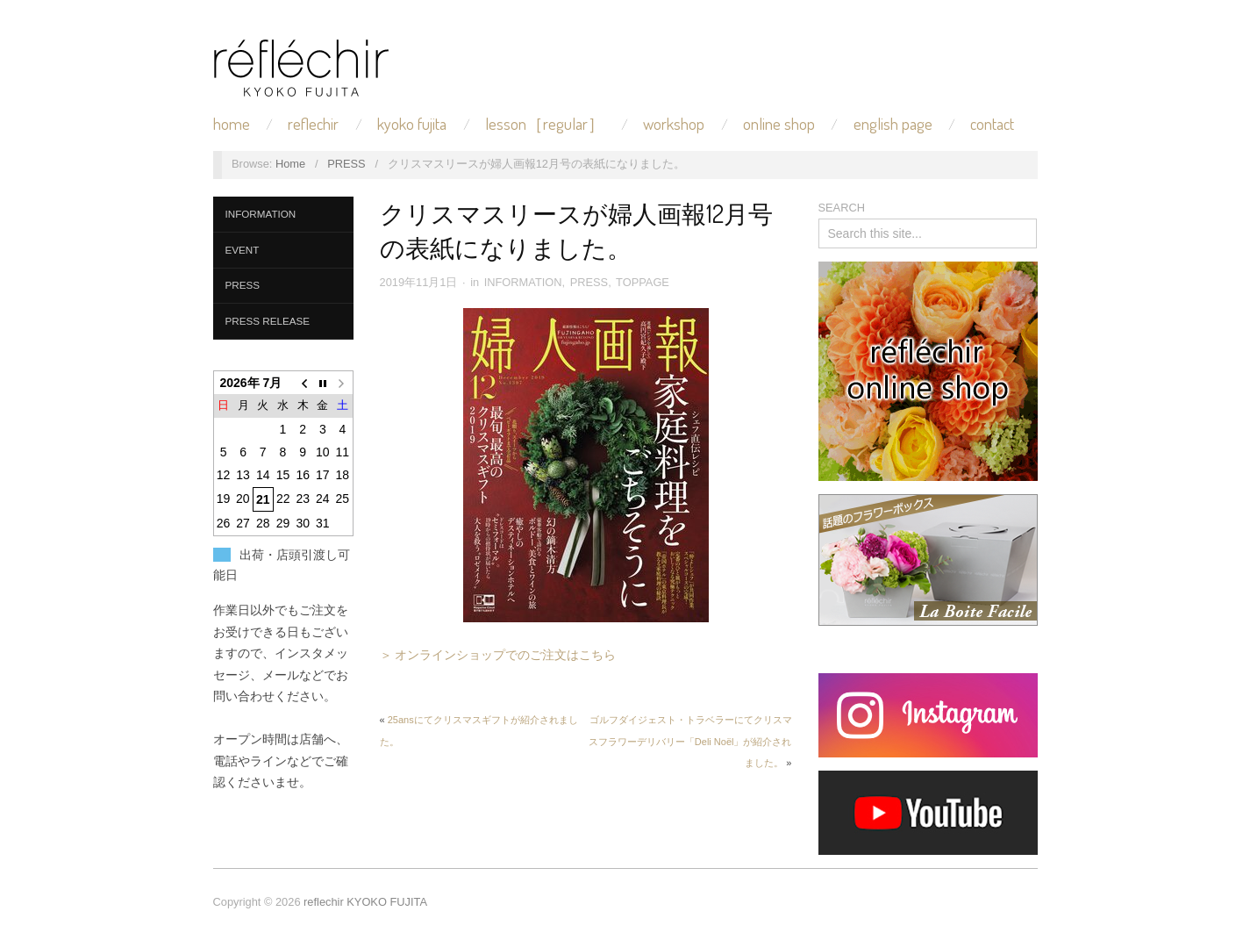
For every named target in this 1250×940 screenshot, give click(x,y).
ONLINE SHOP (779, 124)
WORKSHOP (673, 124)
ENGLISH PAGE (893, 124)
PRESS (346, 163)
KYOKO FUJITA (411, 124)
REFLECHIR (313, 124)
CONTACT (992, 124)
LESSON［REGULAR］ (544, 124)
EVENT (242, 249)
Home (290, 163)
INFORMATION (260, 213)
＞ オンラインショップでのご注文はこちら (498, 655)
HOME (231, 124)
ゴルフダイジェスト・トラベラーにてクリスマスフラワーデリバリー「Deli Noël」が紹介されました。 (690, 741)
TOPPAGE (642, 282)
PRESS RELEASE (268, 320)
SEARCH (841, 207)
